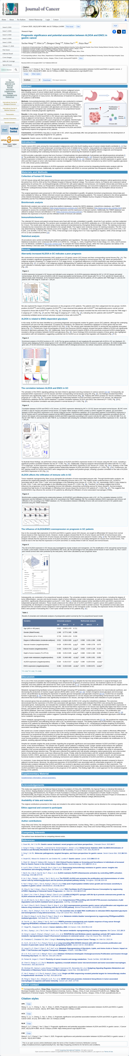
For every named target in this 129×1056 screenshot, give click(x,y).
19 (83, 692)
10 (90, 157)
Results (10, 88)
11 (80, 159)
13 (48, 232)
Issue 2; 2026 (7, 42)
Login (48, 20)
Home (4, 20)
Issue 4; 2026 (7, 35)
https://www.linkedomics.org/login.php (63, 208)
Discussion (10, 89)
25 (101, 720)
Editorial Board (8, 54)
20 (101, 694)
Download (47, 80)
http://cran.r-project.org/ (52, 244)
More (81, 58)
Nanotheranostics (9, 122)
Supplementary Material (9, 92)
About (11, 20)
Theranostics (10, 114)
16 (108, 392)
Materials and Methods (10, 85)
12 (83, 159)
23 (40, 696)
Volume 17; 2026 (8, 46)
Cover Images (7, 57)
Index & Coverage (9, 61)
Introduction (10, 82)
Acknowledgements (10, 95)
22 (103, 694)
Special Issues (7, 65)
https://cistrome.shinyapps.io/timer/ (69, 212)
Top (10, 80)
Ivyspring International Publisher (70, 1050)
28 (104, 720)
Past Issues (6, 50)
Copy (26, 74)
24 (121, 712)
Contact (56, 20)
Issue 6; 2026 (7, 27)
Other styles (36, 74)
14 (106, 392)
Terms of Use (108, 1051)
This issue (69, 27)
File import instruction (59, 80)
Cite (78, 27)
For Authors (21, 20)
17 (74, 681)
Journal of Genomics (10, 118)
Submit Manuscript (35, 20)
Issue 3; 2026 (7, 38)
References (10, 97)
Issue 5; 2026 (7, 31)
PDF (115, 26)
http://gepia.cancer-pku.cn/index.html (108, 208)
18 (81, 692)
